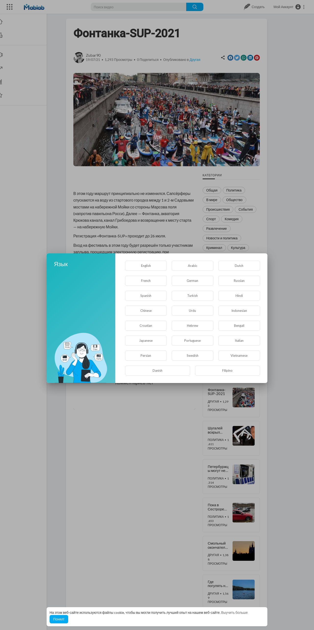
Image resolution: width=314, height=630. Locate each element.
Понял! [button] (59, 619)
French (146, 281)
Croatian (146, 326)
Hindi (239, 296)
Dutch (239, 266)
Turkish (192, 296)
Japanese (146, 340)
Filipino (227, 370)
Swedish (192, 355)
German (192, 281)
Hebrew (192, 326)
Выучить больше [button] (234, 612)
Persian (146, 355)
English (146, 266)
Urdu (192, 311)
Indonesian (239, 311)
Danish (157, 370)
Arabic (192, 266)
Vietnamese (239, 355)
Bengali (239, 326)
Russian (239, 281)
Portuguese (192, 340)
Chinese (146, 311)
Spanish (145, 296)
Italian (239, 340)
